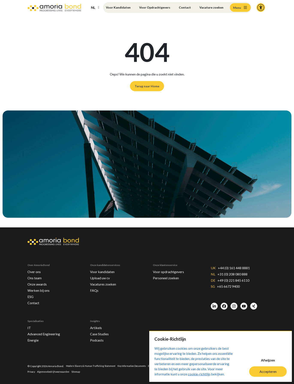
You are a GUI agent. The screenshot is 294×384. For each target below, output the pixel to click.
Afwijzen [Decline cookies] (268, 360)
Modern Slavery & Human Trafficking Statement (93, 365)
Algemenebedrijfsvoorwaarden (81, 371)
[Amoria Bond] (54, 8)
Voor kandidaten (104, 265)
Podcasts (98, 339)
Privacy (57, 371)
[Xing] (253, 302)
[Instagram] (234, 302)
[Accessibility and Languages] (261, 8)
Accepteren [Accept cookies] (268, 371)
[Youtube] (243, 302)
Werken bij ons (39, 286)
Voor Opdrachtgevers (147, 7)
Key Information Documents (139, 365)
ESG (31, 293)
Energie (34, 339)
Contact (183, 7)
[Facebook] (224, 302)
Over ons (35, 265)
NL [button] (93, 7)
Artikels (96, 325)
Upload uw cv (101, 272)
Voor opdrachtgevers (171, 265)
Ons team (35, 272)
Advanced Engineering (46, 332)
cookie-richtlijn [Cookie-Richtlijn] (199, 374)
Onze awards (38, 279)
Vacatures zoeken (105, 279)
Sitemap (106, 371)
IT (29, 325)
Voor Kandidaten (109, 7)
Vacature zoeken (205, 7)
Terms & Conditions (38, 371)
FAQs (95, 286)
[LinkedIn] (214, 302)
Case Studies (101, 332)
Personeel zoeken (168, 272)
